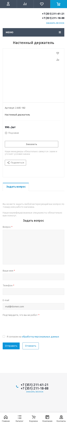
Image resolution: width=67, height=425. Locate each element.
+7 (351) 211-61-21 (53, 13)
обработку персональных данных (40, 336)
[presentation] (30, 325)
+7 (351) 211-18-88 (53, 18)
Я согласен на (33, 336)
